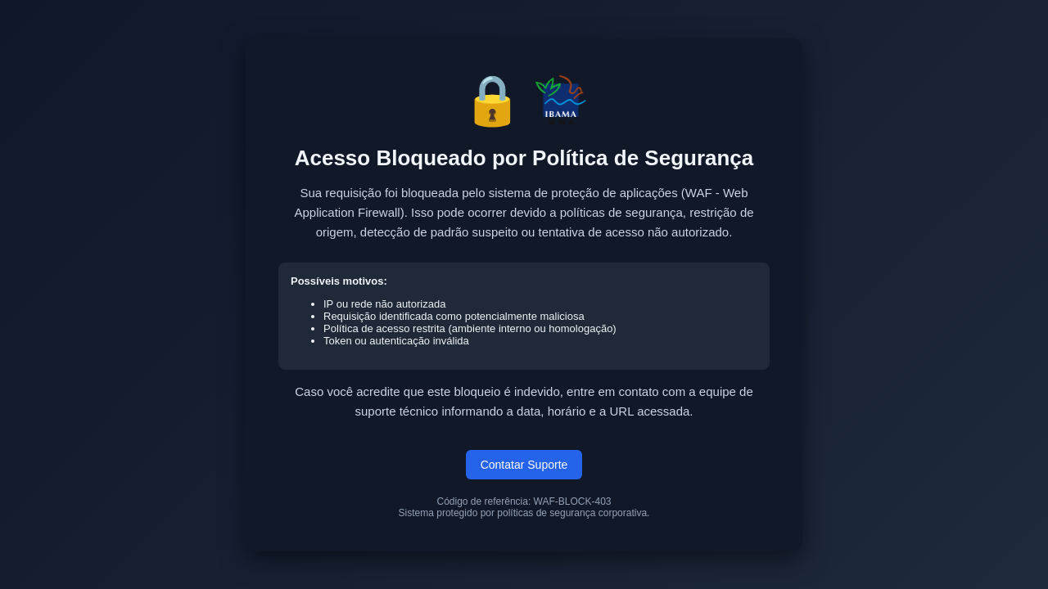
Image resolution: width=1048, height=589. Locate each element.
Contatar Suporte (524, 464)
